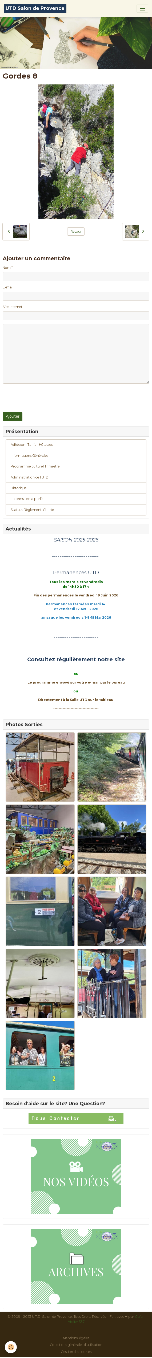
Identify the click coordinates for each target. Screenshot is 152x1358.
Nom (7, 268)
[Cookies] (11, 1347)
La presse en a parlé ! (27, 499)
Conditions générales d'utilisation (76, 1345)
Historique (19, 488)
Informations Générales (29, 456)
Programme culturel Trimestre (35, 466)
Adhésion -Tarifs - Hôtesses (32, 445)
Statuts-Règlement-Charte (32, 510)
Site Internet (12, 307)
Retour (76, 231)
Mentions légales (76, 1338)
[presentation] (43, 397)
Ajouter (12, 416)
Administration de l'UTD (30, 477)
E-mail (8, 287)
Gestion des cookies (76, 1352)
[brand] (35, 8)
